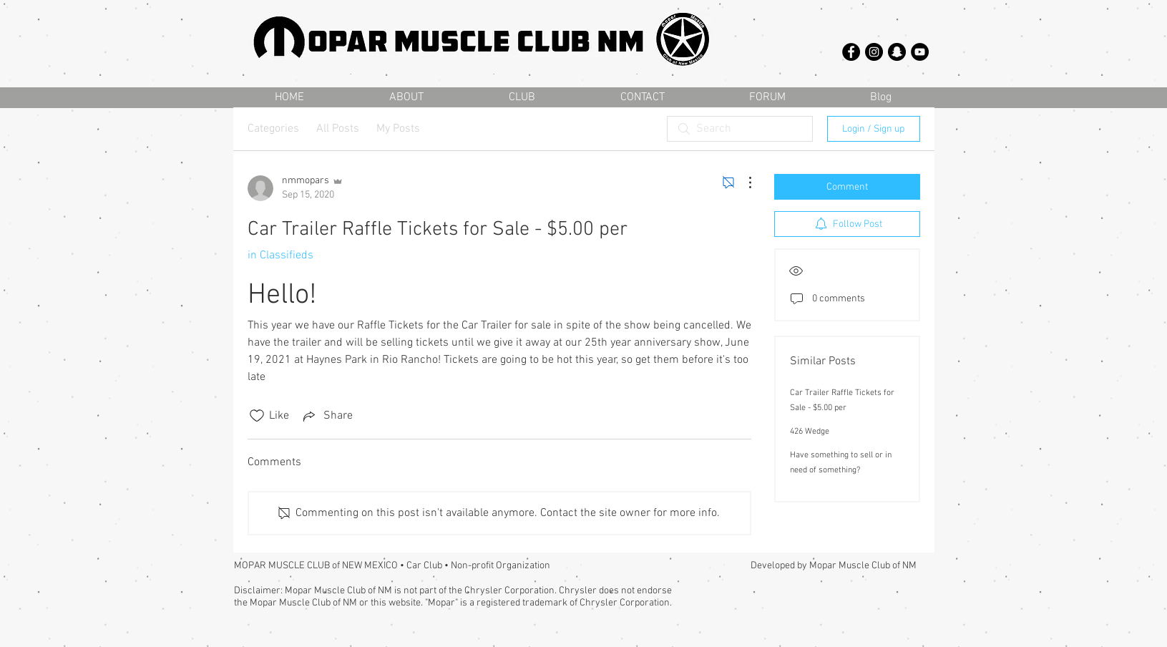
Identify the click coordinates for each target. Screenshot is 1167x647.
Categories (273, 129)
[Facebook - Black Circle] (851, 52)
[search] (740, 129)
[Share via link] (327, 415)
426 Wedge (809, 432)
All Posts (337, 129)
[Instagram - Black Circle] (874, 52)
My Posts (398, 129)
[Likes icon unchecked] (257, 415)
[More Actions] (742, 182)
